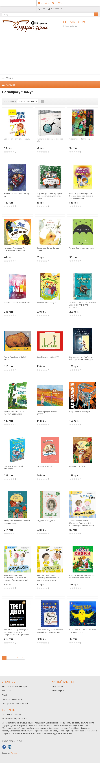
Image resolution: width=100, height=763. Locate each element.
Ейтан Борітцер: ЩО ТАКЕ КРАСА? (47, 412)
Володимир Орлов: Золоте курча (48, 249)
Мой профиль (58, 690)
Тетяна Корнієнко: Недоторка (81, 248)
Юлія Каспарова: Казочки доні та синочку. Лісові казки (82, 576)
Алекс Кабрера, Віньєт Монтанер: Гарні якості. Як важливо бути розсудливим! (16, 577)
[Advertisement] (50, 54)
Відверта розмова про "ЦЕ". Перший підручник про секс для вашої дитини (81, 195)
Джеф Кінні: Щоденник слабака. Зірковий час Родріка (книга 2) (50, 631)
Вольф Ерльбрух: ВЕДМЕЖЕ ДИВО (15, 358)
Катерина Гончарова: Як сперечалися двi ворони (14, 249)
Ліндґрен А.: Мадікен (45, 466)
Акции (4, 695)
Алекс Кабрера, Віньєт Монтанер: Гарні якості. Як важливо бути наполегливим (81, 523)
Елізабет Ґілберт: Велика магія (17, 302)
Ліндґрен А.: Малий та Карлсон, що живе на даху (17, 521)
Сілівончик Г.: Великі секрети (81, 139)
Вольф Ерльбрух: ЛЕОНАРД (48, 357)
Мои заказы (57, 686)
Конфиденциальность (12, 699)
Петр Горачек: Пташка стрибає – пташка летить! (82, 631)
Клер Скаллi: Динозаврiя (79, 411)
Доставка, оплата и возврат (15, 686)
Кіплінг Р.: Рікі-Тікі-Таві (78, 466)
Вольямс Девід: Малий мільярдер (13, 467)
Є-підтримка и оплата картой (15, 703)
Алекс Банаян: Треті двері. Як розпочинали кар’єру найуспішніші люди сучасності (16, 632)
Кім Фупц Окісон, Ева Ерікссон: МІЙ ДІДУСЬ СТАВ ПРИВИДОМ (82, 358)
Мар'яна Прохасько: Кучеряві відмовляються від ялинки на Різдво (49, 195)
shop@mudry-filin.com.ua (16, 718)
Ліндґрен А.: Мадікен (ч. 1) (47, 520)
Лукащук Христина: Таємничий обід (50, 140)
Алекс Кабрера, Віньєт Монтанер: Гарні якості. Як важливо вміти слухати (48, 577)
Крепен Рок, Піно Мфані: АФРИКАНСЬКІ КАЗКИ (14, 412)
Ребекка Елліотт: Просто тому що (16, 194)
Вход (41, 9)
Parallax (14, 753)
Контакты (6, 690)
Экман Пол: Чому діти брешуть (17, 139)
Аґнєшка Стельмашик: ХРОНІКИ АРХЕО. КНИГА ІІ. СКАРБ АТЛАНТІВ (82, 305)
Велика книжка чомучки (47, 302)
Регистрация (55, 9)
